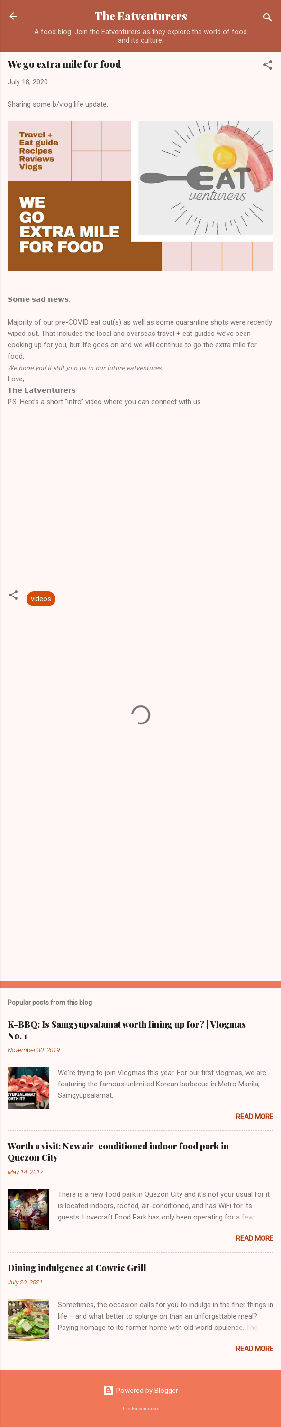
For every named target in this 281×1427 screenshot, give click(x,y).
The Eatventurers (140, 16)
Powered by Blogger (140, 1390)
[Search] (267, 19)
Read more (254, 1116)
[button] (267, 66)
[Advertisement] (140, 899)
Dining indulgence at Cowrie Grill (77, 1267)
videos (41, 599)
